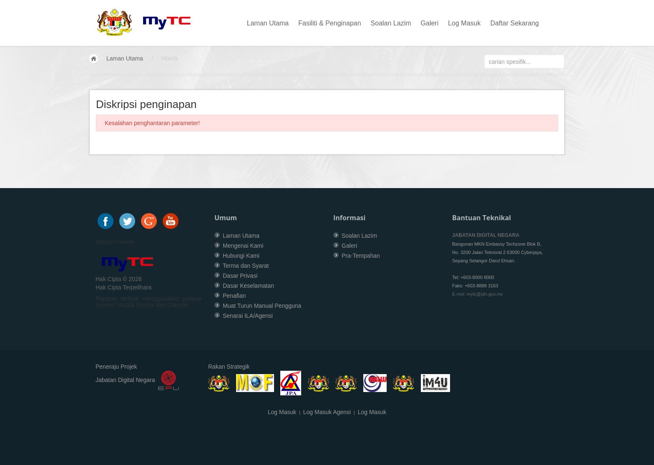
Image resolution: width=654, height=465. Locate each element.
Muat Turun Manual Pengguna (262, 305)
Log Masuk (464, 23)
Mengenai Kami (243, 245)
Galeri (430, 23)
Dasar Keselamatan (248, 285)
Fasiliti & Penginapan (329, 23)
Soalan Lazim (391, 23)
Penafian (234, 295)
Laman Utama (268, 23)
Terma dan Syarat (246, 265)
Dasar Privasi (240, 275)
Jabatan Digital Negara (125, 380)
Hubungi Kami (241, 255)
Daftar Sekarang (514, 23)
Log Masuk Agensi (327, 412)
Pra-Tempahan (361, 255)
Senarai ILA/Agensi (248, 315)
